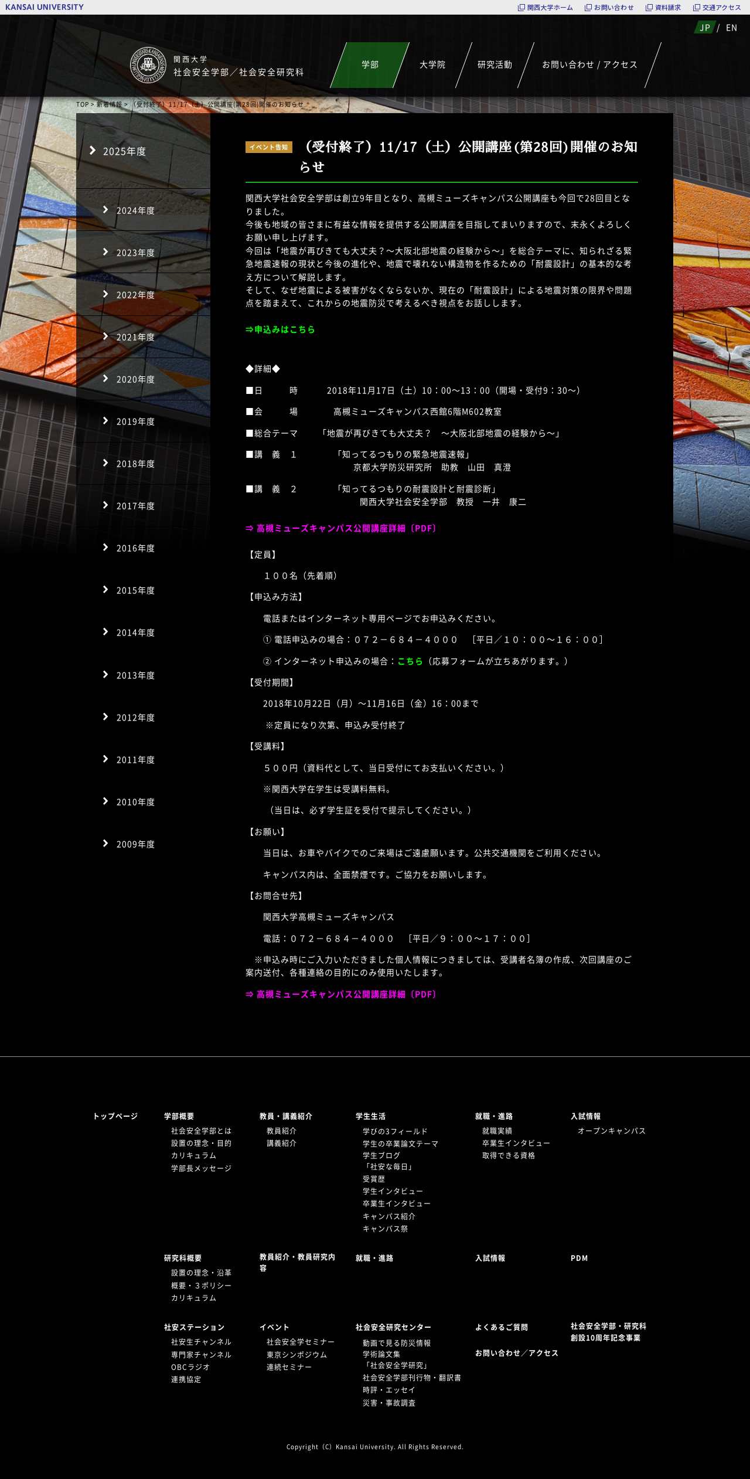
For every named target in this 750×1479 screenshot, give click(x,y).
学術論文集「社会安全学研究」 (397, 1360)
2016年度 (136, 547)
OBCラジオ (190, 1367)
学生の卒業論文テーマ (401, 1143)
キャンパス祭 (385, 1228)
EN (732, 27)
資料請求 (668, 7)
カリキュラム (194, 1155)
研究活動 (495, 64)
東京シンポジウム (297, 1354)
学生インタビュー (393, 1191)
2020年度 (136, 379)
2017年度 (136, 505)
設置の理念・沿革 (201, 1272)
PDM (579, 1258)
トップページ (115, 1116)
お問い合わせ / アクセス (590, 64)
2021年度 (136, 336)
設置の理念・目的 (201, 1143)
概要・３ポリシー (201, 1285)
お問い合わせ (613, 7)
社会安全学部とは (201, 1131)
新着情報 (109, 104)
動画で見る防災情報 (397, 1343)
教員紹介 (282, 1131)
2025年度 (124, 151)
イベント (275, 1327)
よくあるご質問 (502, 1327)
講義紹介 (282, 1143)
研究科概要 (183, 1258)
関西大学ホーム (550, 7)
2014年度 (136, 632)
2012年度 (136, 717)
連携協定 (186, 1379)
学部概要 (179, 1116)
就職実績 (497, 1131)
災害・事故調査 (389, 1403)
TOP (82, 104)
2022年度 (136, 294)
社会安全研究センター (394, 1327)
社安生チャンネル (201, 1342)
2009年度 (136, 843)
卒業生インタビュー (397, 1203)
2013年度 (136, 675)
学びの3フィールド (395, 1131)
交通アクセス (722, 7)
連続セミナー (289, 1367)
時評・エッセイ (389, 1390)
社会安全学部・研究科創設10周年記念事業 (609, 1331)
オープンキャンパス (612, 1131)
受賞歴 (374, 1179)
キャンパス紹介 (389, 1216)
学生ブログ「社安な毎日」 (389, 1161)
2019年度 (136, 421)
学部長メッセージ (201, 1168)
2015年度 (136, 590)
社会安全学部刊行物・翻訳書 (412, 1377)
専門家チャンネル (201, 1354)
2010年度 (136, 801)
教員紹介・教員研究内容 (298, 1262)
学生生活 (371, 1116)
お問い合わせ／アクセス (520, 1353)
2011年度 (136, 759)
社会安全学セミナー (301, 1342)
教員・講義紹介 (286, 1116)
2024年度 (136, 210)
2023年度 (136, 252)
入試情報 (586, 1116)
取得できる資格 (509, 1155)
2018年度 (136, 463)
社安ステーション (194, 1327)
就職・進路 (494, 1116)
